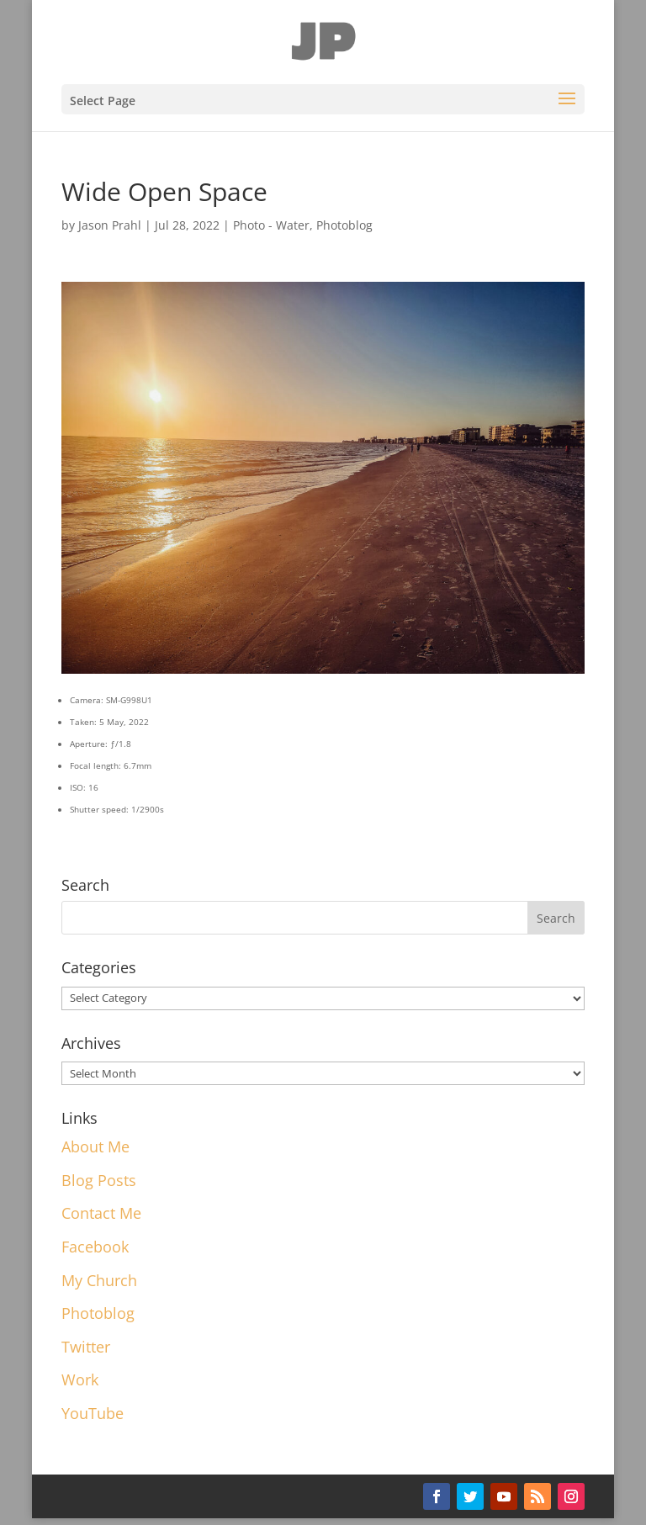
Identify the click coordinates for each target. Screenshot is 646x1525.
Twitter (85, 1347)
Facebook (95, 1246)
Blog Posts (98, 1180)
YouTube (92, 1413)
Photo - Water (271, 225)
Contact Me (101, 1213)
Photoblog (344, 225)
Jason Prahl (109, 225)
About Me (95, 1146)
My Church (99, 1280)
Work (79, 1379)
